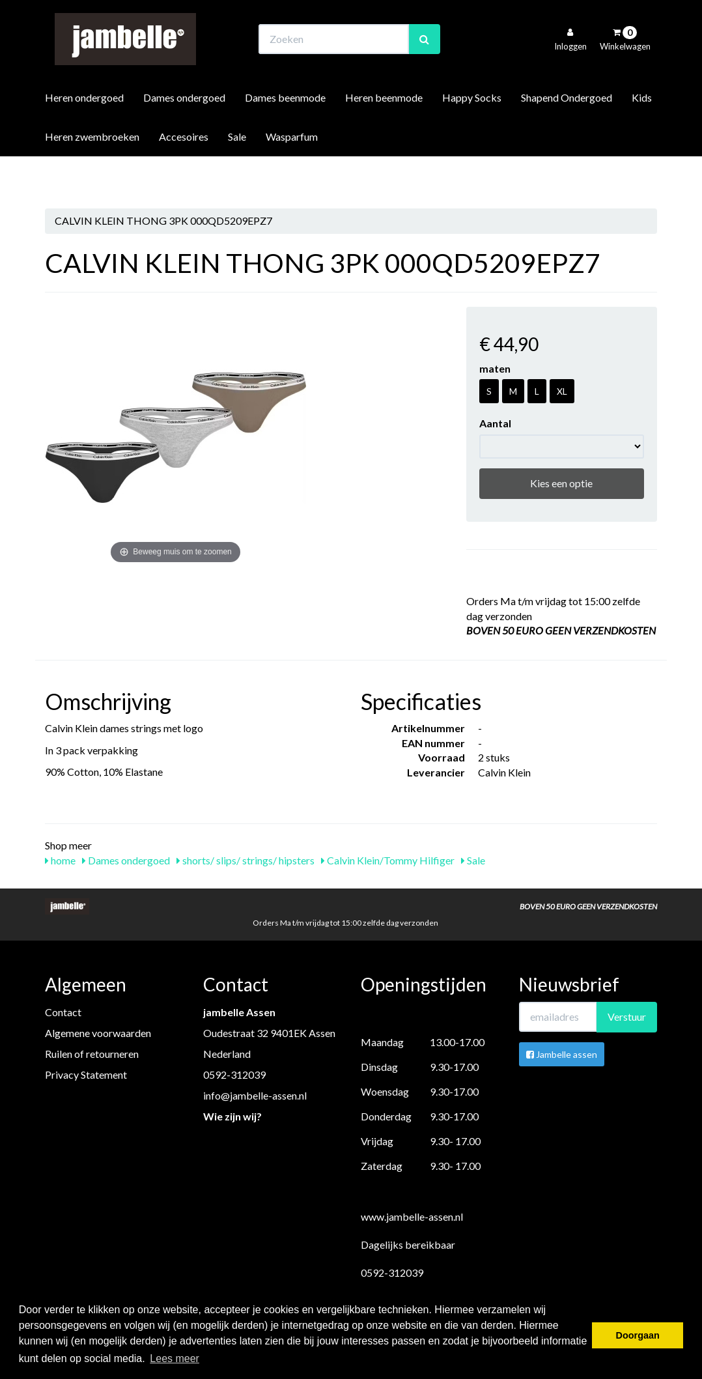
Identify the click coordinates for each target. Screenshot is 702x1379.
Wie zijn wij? (232, 1116)
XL (562, 391)
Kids (642, 132)
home (60, 860)
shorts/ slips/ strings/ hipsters (245, 860)
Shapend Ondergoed (566, 132)
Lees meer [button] (174, 1358)
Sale (237, 171)
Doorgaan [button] (638, 1335)
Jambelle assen (561, 1054)
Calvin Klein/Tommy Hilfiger (388, 860)
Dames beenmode (285, 132)
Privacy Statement (86, 1074)
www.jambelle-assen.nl (412, 1216)
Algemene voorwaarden (98, 1033)
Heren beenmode (384, 132)
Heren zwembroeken (92, 171)
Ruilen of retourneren (92, 1053)
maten (495, 368)
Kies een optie (561, 483)
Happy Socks (471, 132)
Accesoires (183, 171)
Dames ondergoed (184, 132)
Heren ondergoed (84, 132)
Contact (63, 1012)
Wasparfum (292, 171)
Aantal (495, 423)
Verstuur (627, 1016)
